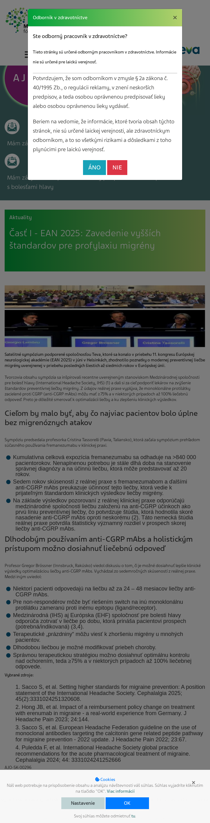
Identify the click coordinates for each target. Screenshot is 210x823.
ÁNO (94, 167)
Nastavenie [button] (83, 803)
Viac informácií (121, 791)
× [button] (193, 782)
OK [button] (127, 803)
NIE (117, 167)
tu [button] (133, 816)
